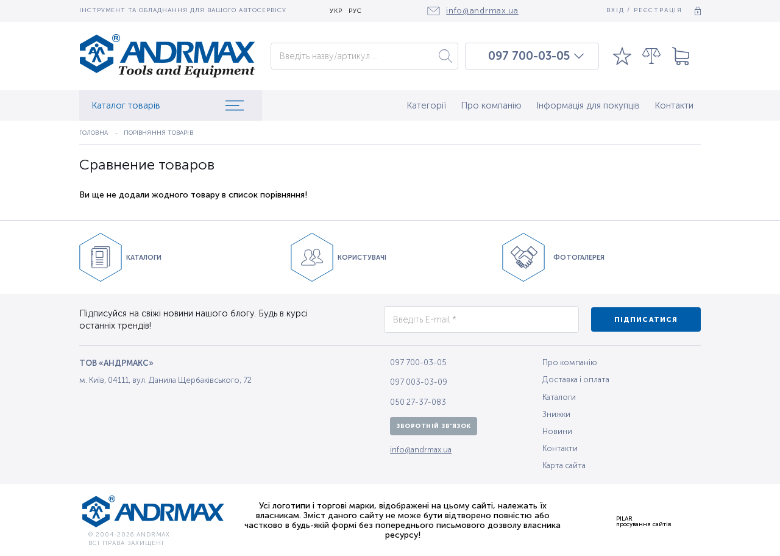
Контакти (673, 105)
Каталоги (559, 397)
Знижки (556, 414)
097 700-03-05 (529, 56)
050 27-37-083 (418, 402)
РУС (355, 11)
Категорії (426, 105)
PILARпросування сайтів (643, 521)
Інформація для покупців (588, 105)
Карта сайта (564, 465)
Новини (557, 431)
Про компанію (491, 105)
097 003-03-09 (418, 382)
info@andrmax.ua (421, 449)
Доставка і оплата (575, 379)
